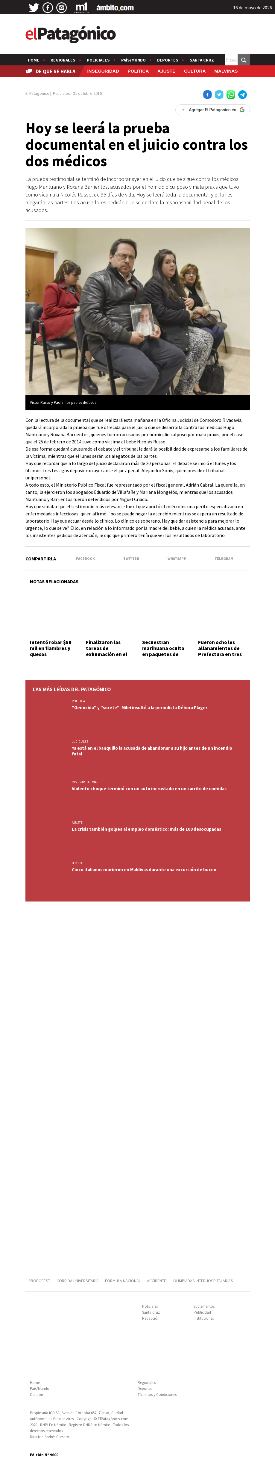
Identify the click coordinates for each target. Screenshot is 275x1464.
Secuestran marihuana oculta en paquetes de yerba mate (163, 651)
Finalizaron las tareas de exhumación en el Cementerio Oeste (108, 651)
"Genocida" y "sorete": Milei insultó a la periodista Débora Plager (139, 707)
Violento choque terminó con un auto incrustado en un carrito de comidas (149, 788)
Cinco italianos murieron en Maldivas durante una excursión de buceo (144, 869)
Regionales (63, 60)
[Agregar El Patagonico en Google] (212, 109)
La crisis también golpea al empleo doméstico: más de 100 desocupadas (146, 829)
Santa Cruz (202, 60)
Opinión (36, 1394)
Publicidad (202, 1312)
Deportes (167, 60)
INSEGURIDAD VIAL (85, 782)
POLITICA (138, 71)
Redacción (150, 1318)
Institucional (204, 1318)
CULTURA (195, 71)
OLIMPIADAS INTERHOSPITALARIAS (203, 1280)
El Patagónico (37, 93)
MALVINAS (226, 71)
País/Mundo (133, 60)
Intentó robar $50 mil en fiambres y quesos (50, 648)
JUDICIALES (80, 742)
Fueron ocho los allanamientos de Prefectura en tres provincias (220, 651)
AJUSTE (166, 71)
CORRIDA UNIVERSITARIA (78, 1280)
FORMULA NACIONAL (123, 1280)
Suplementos (204, 1306)
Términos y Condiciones (157, 1394)
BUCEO (77, 863)
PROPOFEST (39, 1280)
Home (33, 60)
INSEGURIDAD (103, 71)
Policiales (98, 60)
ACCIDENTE (157, 1280)
